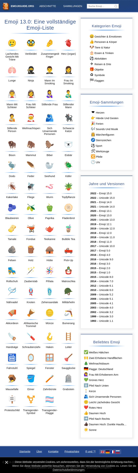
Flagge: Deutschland (98, 369)
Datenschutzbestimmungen (69, 469)
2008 (93, 298)
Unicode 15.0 (107, 197)
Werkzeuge (99, 151)
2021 (93, 202)
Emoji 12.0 (105, 233)
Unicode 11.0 (107, 237)
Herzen (97, 112)
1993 (93, 320)
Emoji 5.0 (104, 250)
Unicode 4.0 (106, 307)
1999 (93, 316)
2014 (93, 281)
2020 (93, 211)
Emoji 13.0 (105, 215)
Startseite (24, 451)
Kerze (89, 391)
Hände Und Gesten (104, 118)
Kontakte (53, 451)
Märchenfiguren (102, 134)
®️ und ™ (90, 451)
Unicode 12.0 (107, 228)
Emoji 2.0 (104, 268)
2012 (93, 285)
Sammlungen (72, 6)
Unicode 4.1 (106, 303)
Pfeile (96, 156)
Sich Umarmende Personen (102, 396)
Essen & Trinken (101, 53)
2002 (93, 312)
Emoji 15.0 (105, 193)
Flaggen (96, 80)
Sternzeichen (100, 140)
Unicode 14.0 (107, 206)
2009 (93, 294)
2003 (93, 307)
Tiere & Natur (99, 47)
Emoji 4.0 (104, 254)
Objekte (96, 69)
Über (39, 451)
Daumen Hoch (94, 413)
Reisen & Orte (100, 64)
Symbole (97, 75)
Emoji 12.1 (105, 224)
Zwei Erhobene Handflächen (102, 358)
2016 (93, 254)
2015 (93, 268)
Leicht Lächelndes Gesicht (101, 402)
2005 (93, 303)
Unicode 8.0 (106, 277)
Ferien (96, 123)
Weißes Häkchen (96, 352)
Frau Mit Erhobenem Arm (100, 374)
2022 (93, 193)
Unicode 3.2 (106, 312)
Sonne (89, 429)
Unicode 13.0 (107, 219)
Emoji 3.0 (104, 263)
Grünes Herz (93, 380)
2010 (93, 290)
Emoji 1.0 (104, 272)
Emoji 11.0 (105, 241)
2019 (93, 224)
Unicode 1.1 (106, 320)
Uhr (95, 162)
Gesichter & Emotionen (105, 36)
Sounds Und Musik (104, 129)
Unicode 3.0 (106, 316)
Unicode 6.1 (106, 285)
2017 (93, 246)
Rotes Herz (92, 407)
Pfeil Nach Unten (96, 385)
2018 (93, 237)
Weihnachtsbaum (96, 363)
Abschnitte (47, 6)
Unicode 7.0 (106, 281)
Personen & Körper (103, 41)
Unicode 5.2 (106, 294)
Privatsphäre (72, 451)
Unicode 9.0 (106, 259)
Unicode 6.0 (106, 290)
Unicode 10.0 (107, 246)
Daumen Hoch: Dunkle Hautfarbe (105, 424)
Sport (96, 145)
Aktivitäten (98, 58)
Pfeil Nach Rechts (96, 418)
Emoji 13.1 (105, 211)
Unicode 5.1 (106, 298)
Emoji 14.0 (105, 202)
